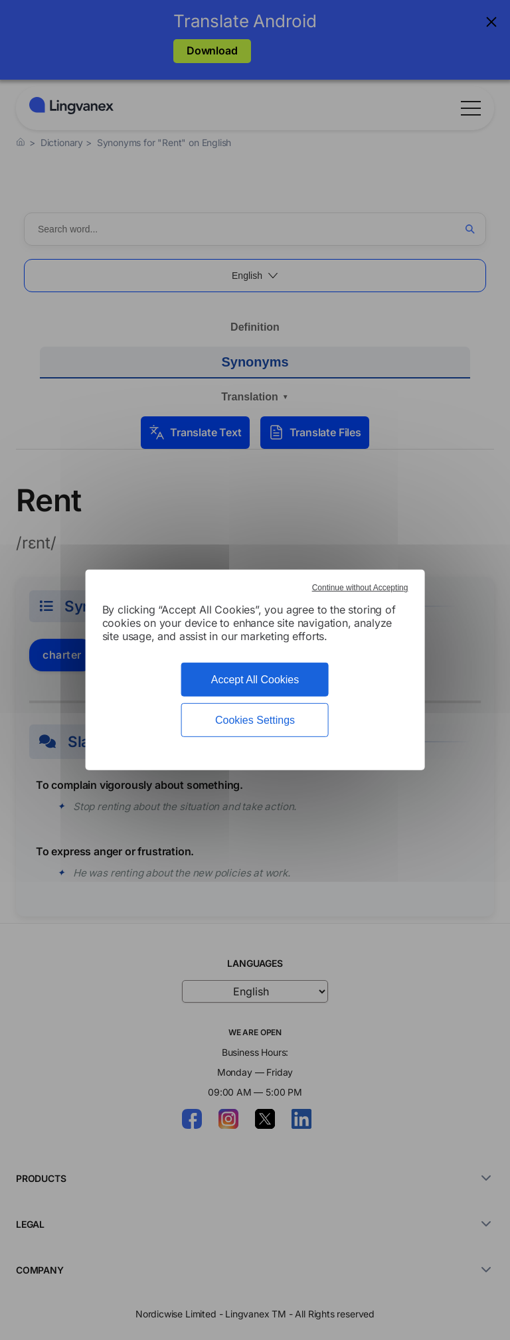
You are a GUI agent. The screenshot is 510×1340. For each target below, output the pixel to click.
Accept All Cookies (255, 679)
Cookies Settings (255, 720)
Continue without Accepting (360, 587)
